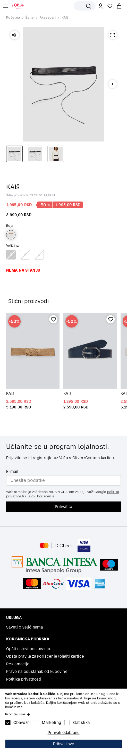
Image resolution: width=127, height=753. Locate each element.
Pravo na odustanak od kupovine (36, 671)
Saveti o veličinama (24, 627)
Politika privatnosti (23, 679)
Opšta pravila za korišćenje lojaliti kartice (45, 656)
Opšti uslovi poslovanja (28, 648)
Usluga (14, 617)
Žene (30, 17)
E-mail (12, 471)
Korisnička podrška (27, 639)
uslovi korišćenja (40, 496)
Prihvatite (63, 506)
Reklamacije (17, 664)
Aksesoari (48, 17)
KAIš (65, 17)
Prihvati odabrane (64, 732)
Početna (13, 17)
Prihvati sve (63, 743)
